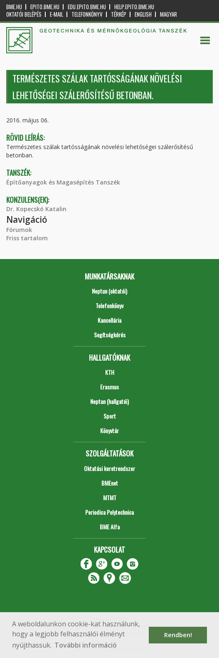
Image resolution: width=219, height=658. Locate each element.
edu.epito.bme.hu (87, 7)
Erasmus (109, 386)
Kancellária (109, 320)
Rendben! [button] (178, 635)
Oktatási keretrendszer (109, 468)
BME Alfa (110, 526)
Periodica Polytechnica (109, 512)
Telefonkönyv (87, 14)
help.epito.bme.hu (134, 7)
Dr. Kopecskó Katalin (36, 209)
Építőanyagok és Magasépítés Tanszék (63, 182)
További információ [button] (85, 645)
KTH (109, 372)
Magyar (168, 14)
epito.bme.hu (44, 7)
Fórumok (19, 230)
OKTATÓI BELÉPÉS (24, 14)
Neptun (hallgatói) (109, 401)
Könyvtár (109, 430)
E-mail (56, 14)
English (143, 14)
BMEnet (109, 483)
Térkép (118, 14)
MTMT (109, 497)
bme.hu (14, 7)
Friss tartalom (27, 238)
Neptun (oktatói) (109, 291)
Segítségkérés (109, 334)
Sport (109, 415)
